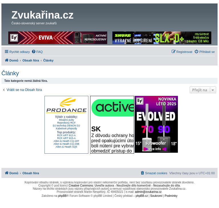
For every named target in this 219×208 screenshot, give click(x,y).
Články (10, 73)
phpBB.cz (142, 195)
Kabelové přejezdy (66, 128)
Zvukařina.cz (42, 15)
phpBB (62, 195)
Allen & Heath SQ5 (66, 146)
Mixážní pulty (66, 119)
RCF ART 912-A (66, 135)
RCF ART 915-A (66, 138)
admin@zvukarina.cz (148, 191)
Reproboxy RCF (66, 122)
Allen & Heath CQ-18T (66, 141)
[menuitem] (37, 51)
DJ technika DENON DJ (66, 125)
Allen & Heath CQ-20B (66, 143)
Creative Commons (81, 185)
